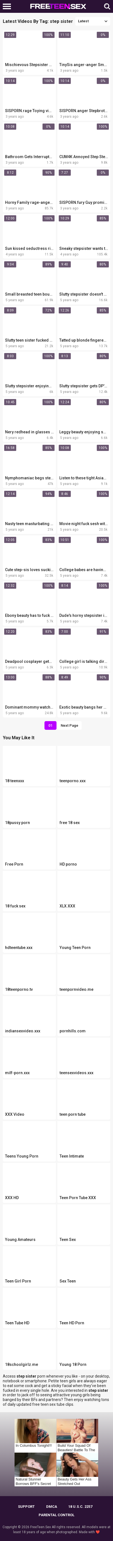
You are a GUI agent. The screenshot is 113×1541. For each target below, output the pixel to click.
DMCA (51, 1506)
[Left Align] (8, 6)
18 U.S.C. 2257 (80, 1506)
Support (26, 1506)
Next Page (69, 725)
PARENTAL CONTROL (56, 1515)
